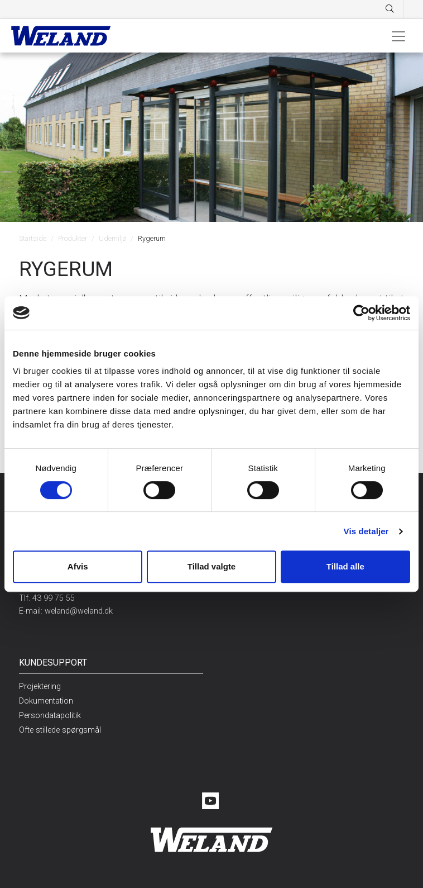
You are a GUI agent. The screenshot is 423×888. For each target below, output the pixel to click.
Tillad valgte (211, 566)
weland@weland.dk (79, 611)
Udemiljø (112, 238)
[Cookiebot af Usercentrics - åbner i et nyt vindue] (361, 313)
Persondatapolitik (50, 715)
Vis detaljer (366, 531)
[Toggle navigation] (398, 35)
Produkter (72, 238)
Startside (32, 238)
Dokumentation (46, 701)
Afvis (78, 566)
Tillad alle (345, 566)
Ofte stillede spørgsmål (60, 730)
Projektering (40, 686)
